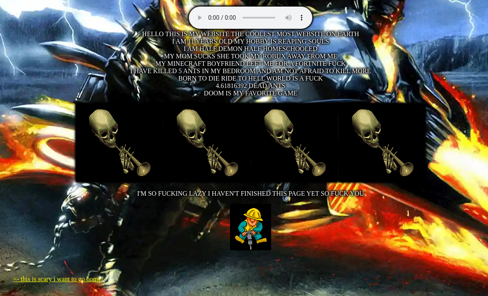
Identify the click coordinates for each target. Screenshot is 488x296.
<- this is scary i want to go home (57, 278)
